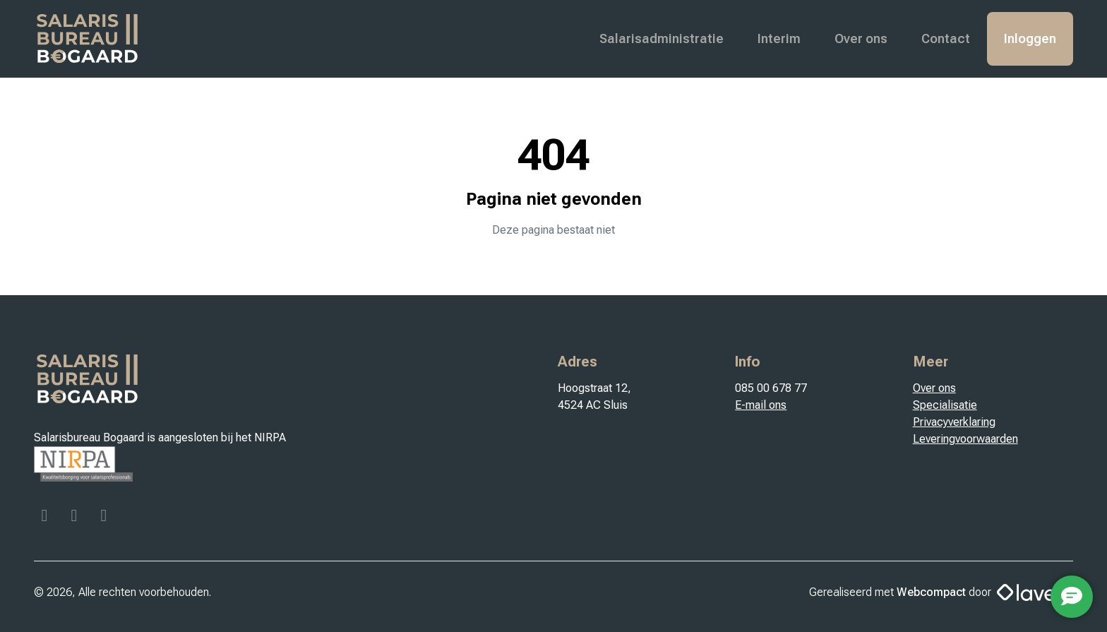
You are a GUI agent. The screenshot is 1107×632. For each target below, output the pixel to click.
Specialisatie (945, 405)
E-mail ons (760, 405)
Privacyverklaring (954, 422)
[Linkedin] (103, 517)
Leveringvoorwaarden (965, 439)
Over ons (860, 38)
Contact (945, 38)
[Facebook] (46, 517)
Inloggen (1030, 38)
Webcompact (931, 592)
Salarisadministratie (661, 38)
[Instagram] (76, 517)
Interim (779, 38)
